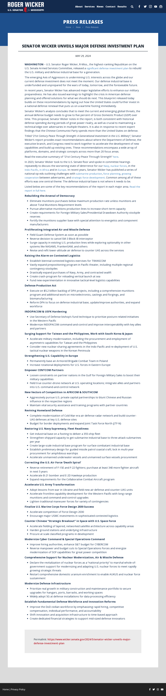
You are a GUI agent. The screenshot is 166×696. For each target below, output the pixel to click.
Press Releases (83, 21)
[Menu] (132, 6)
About (79, 6)
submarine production (90, 173)
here (116, 156)
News (100, 6)
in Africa (45, 169)
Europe (63, 169)
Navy (106, 166)
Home (68, 27)
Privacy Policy (18, 689)
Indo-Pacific (32, 169)
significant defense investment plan (108, 68)
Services (90, 6)
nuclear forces (119, 166)
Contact (110, 6)
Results (122, 6)
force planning (114, 173)
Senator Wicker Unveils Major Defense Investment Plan (83, 46)
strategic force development (89, 177)
